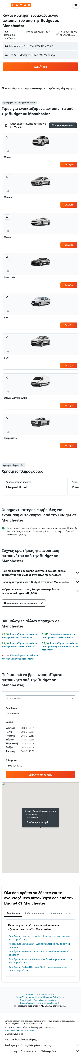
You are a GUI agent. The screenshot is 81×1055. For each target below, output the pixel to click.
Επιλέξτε (69, 164)
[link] (40, 774)
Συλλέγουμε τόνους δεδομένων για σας (42, 1045)
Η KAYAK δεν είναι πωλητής (42, 1039)
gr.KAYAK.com (32, 994)
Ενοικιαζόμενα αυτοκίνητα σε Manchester (38, 1003)
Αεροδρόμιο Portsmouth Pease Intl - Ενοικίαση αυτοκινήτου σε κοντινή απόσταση (40, 961)
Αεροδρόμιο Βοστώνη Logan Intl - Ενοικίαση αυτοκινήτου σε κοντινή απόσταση (39, 938)
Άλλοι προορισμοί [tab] (35, 913)
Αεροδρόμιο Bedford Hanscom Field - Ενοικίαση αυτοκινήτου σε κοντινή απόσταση (39, 969)
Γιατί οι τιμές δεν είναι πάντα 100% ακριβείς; (42, 1051)
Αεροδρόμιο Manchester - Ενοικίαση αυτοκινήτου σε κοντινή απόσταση (40, 945)
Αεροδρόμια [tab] (13, 913)
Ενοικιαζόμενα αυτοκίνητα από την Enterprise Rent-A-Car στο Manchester (60, 646)
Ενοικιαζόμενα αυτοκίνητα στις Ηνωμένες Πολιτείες (38, 997)
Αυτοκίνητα (46, 994)
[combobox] (12, 35)
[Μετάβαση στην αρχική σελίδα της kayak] (21, 5)
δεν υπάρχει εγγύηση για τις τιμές (20, 1030)
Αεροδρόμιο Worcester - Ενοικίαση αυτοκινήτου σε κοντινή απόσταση (39, 953)
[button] (5, 5)
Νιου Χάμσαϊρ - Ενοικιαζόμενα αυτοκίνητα (38, 1000)
